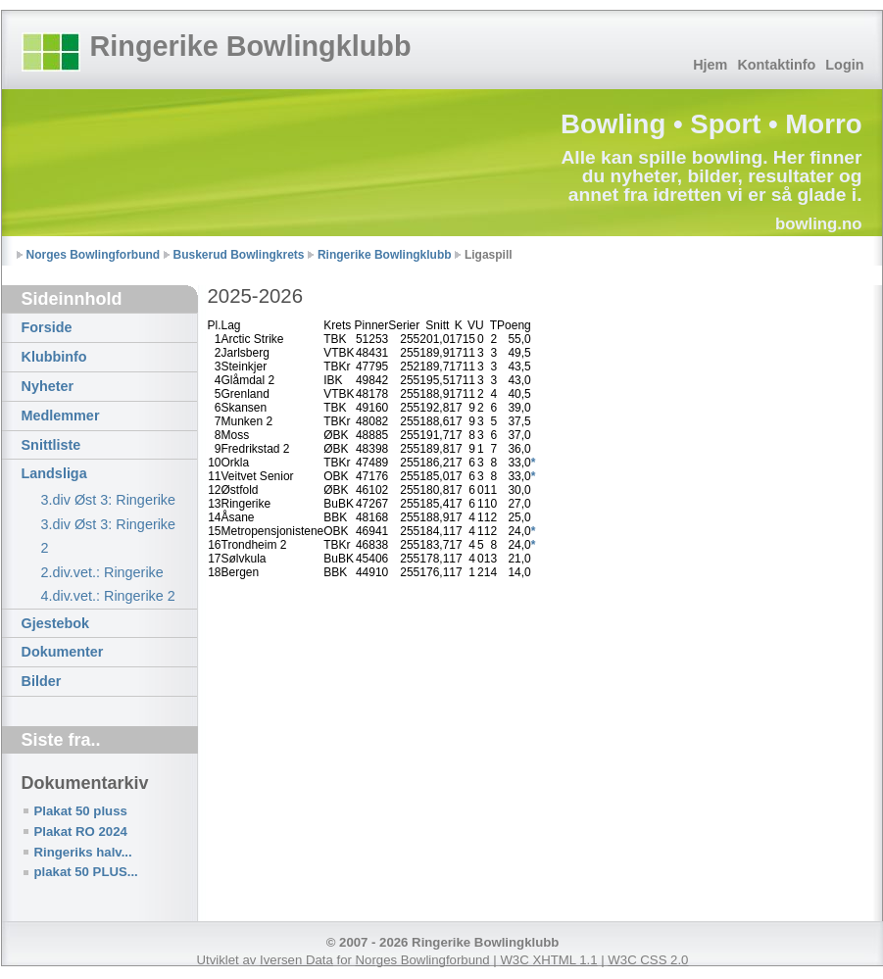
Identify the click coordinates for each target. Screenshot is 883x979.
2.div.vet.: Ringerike (102, 572)
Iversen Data (296, 960)
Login (844, 65)
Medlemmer (61, 415)
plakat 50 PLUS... (86, 871)
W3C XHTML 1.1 (548, 960)
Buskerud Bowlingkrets (239, 255)
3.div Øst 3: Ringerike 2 (108, 536)
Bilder (42, 681)
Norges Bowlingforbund (93, 255)
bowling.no (818, 224)
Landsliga (54, 473)
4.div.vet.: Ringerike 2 (108, 596)
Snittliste (51, 445)
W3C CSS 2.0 (648, 960)
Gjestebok (56, 623)
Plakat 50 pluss (80, 811)
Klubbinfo (54, 357)
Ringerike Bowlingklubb (251, 46)
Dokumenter (63, 652)
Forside (47, 327)
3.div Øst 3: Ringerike (108, 500)
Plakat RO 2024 (80, 831)
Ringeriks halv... (83, 852)
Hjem (710, 65)
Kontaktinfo (776, 65)
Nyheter (48, 386)
